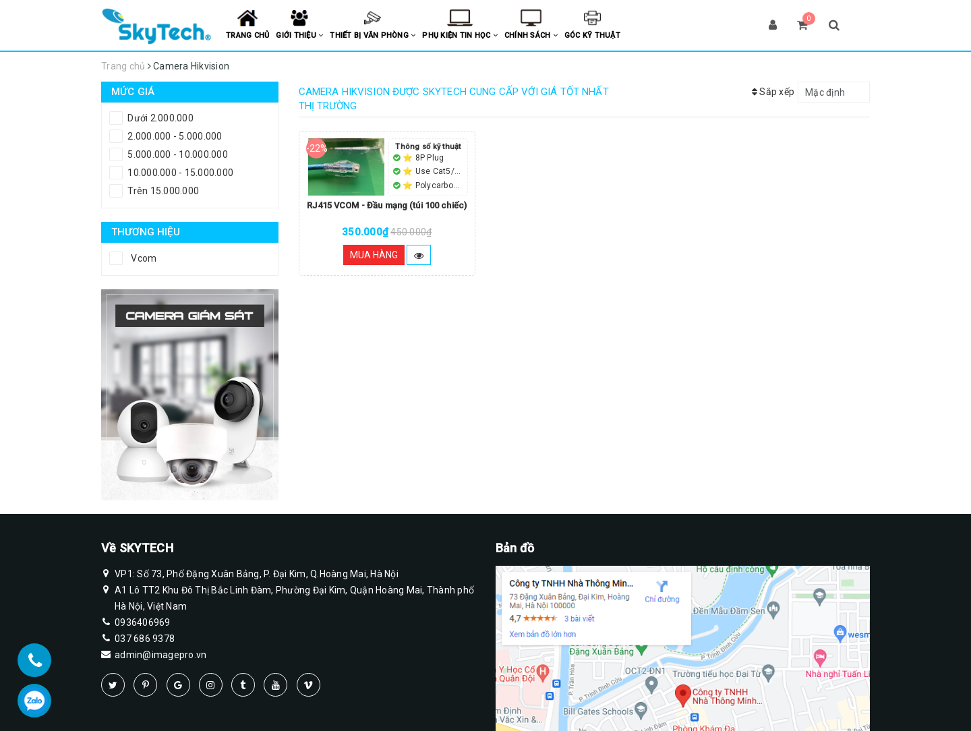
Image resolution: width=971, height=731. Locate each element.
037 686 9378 (145, 639)
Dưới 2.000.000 (159, 118)
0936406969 (143, 622)
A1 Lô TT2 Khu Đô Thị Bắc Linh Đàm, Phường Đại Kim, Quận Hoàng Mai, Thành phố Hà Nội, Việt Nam (294, 597)
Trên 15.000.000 (162, 190)
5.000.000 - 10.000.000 (176, 154)
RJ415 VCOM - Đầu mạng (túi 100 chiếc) (387, 205)
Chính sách (531, 35)
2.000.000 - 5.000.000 (174, 136)
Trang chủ (247, 35)
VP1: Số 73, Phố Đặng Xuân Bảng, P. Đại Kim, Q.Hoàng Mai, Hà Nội (257, 574)
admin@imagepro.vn (160, 655)
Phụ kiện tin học (460, 35)
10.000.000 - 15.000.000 (179, 172)
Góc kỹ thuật (592, 35)
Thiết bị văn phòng (372, 35)
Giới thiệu (299, 35)
